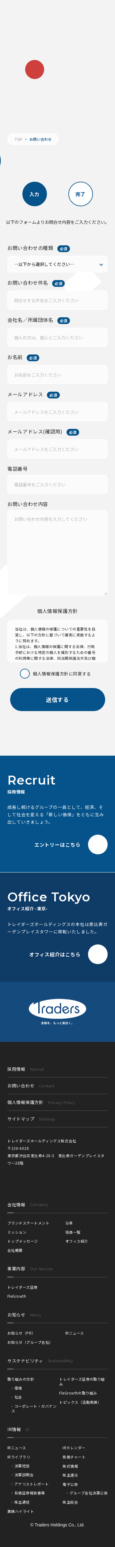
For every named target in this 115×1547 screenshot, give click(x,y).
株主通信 (22, 1502)
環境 (18, 1388)
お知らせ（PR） (21, 1332)
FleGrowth (16, 1296)
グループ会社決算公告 (89, 1492)
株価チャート (74, 1456)
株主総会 (70, 1502)
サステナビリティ (25, 1361)
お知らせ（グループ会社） (30, 1342)
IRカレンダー (74, 1447)
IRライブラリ (18, 1456)
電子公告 (70, 1484)
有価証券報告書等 (29, 1492)
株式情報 (70, 1466)
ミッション (16, 1232)
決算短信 (22, 1465)
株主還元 (70, 1475)
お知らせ (16, 1315)
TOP (18, 139)
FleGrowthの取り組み (78, 1392)
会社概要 (15, 1250)
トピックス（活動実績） (80, 1402)
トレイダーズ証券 (22, 1287)
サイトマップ (31, 1119)
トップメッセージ (22, 1241)
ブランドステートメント (28, 1222)
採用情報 (25, 1069)
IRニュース (74, 1332)
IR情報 (14, 1429)
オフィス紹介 (76, 1241)
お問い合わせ (31, 1085)
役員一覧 (73, 1232)
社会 (18, 1396)
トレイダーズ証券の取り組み (82, 1381)
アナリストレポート (31, 1483)
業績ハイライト (20, 1511)
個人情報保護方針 (41, 1102)
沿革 (69, 1222)
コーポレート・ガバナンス (33, 1408)
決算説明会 (23, 1474)
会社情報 (16, 1204)
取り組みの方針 (20, 1379)
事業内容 (16, 1268)
